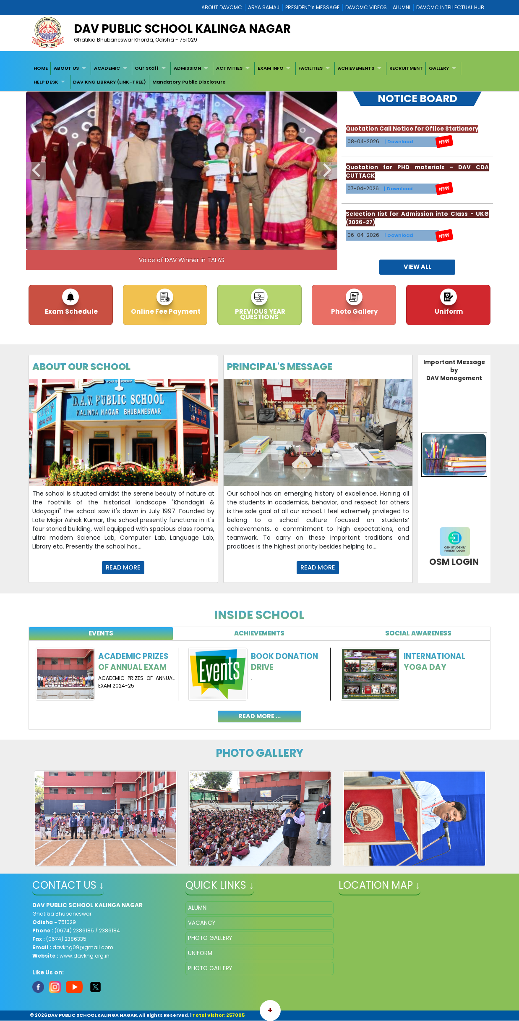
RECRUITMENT (406, 68)
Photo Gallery (354, 311)
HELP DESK (46, 82)
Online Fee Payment (165, 311)
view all (417, 266)
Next (327, 170)
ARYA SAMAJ (263, 7)
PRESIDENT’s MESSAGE (312, 7)
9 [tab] (226, 241)
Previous (36, 170)
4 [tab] (163, 241)
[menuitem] (41, 68)
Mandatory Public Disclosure (189, 82)
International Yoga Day (434, 661)
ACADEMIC (107, 68)
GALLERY (439, 68)
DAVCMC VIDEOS (366, 7)
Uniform (448, 311)
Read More (123, 567)
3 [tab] (150, 241)
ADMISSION (187, 68)
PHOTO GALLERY (210, 938)
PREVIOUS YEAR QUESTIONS (259, 314)
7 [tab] (200, 241)
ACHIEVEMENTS (356, 68)
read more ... (259, 716)
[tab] (101, 633)
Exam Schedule (71, 311)
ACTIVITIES (229, 68)
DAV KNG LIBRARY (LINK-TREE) (109, 82)
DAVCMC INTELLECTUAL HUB (450, 7)
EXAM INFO (271, 68)
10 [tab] (238, 241)
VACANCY (201, 923)
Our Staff (147, 68)
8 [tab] (213, 241)
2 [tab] (137, 241)
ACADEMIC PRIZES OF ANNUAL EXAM (133, 661)
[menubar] (259, 75)
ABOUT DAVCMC (221, 7)
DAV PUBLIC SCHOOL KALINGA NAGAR (182, 29)
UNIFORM (200, 953)
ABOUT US (66, 68)
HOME (41, 68)
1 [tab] (125, 241)
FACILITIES (310, 68)
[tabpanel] (259, 680)
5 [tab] (175, 241)
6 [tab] (188, 241)
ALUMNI (401, 7)
